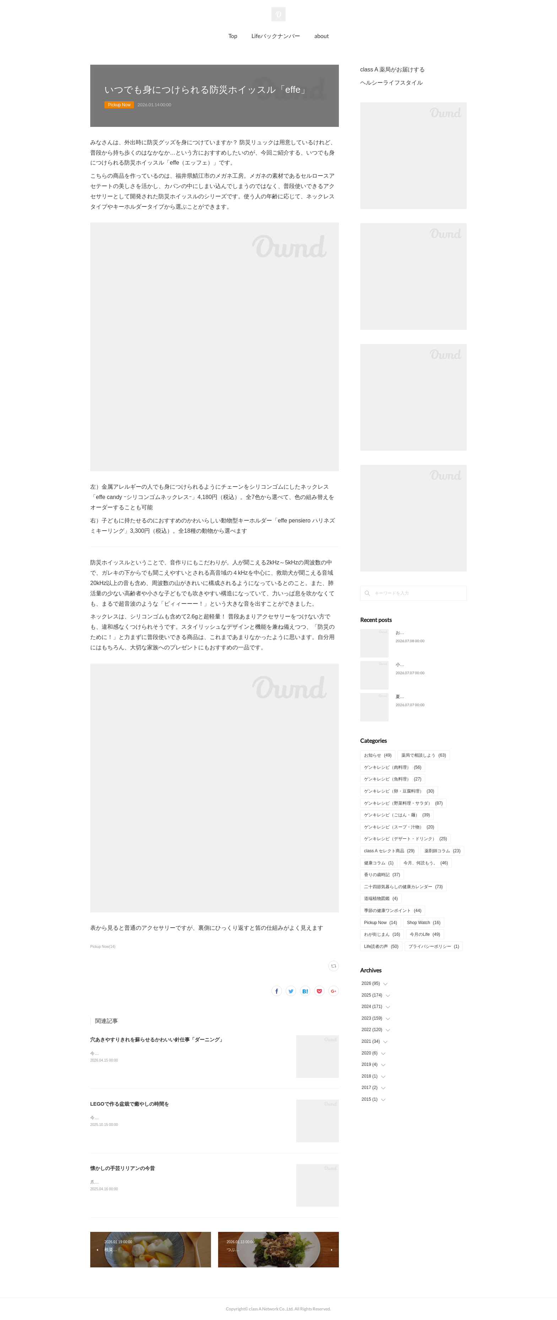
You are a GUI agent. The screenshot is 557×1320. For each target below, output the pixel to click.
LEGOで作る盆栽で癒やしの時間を (129, 1104)
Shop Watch (423, 922)
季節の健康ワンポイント (392, 910)
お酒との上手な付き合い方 (421, 632)
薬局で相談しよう (423, 755)
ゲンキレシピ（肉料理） (392, 767)
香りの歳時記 (382, 874)
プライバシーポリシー (434, 946)
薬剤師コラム (442, 850)
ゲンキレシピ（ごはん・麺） (397, 814)
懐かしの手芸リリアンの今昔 (122, 1168)
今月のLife (425, 934)
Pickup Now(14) (102, 947)
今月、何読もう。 (426, 862)
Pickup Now (119, 104)
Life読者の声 (381, 946)
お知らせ (377, 755)
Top (232, 35)
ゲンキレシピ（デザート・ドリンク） (405, 838)
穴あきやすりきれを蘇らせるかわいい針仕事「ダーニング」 (157, 1039)
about (321, 35)
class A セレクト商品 (389, 850)
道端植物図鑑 (381, 898)
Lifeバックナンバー (276, 35)
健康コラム (379, 862)
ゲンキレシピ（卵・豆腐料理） (399, 791)
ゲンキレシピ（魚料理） (392, 779)
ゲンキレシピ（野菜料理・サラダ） (403, 803)
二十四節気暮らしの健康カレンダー (403, 886)
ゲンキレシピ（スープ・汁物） (399, 827)
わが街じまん (382, 934)
